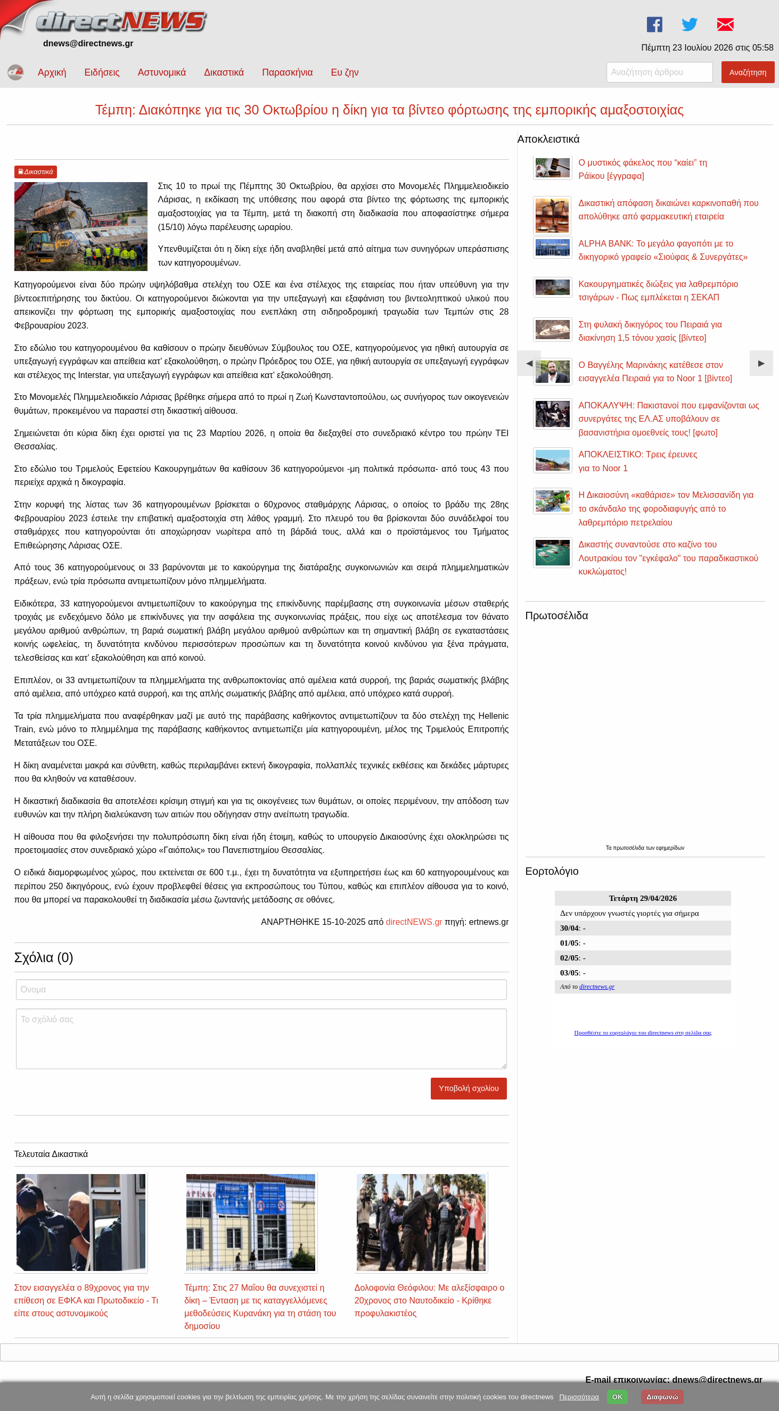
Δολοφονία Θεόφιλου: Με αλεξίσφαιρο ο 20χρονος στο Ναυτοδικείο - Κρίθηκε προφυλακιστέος (430, 1300)
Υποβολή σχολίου (469, 1088)
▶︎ (765, 367)
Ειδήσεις (101, 72)
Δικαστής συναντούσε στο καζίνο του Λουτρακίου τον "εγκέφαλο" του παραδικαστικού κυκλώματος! (669, 558)
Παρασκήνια (287, 72)
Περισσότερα (578, 1397)
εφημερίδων (670, 848)
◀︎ (533, 367)
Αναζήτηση (748, 72)
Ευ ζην (345, 72)
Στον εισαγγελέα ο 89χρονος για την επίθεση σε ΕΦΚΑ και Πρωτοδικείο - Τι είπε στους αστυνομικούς (86, 1300)
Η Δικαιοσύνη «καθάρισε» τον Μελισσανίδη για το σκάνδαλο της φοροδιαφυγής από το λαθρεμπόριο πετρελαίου (666, 508)
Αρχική (52, 72)
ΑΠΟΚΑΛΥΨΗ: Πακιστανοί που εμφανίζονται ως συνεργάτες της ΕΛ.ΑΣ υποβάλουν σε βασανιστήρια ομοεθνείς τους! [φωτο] (669, 419)
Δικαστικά (224, 72)
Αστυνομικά (162, 72)
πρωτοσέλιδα (629, 848)
